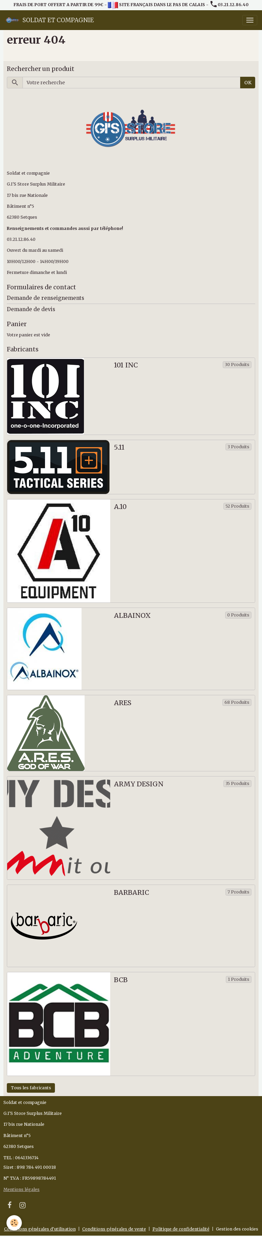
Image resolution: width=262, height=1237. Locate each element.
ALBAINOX (132, 616)
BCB (121, 980)
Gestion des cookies (237, 1229)
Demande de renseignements (45, 298)
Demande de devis (31, 309)
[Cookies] (14, 1223)
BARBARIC (131, 893)
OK (247, 82)
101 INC (126, 365)
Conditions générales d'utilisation (40, 1229)
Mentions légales (21, 1189)
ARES (122, 703)
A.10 (120, 507)
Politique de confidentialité (180, 1229)
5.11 (119, 447)
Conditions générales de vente (114, 1229)
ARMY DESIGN (138, 784)
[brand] (49, 20)
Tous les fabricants (31, 1087)
